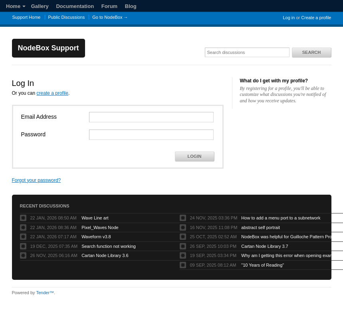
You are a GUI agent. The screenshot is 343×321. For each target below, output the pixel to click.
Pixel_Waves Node (100, 227)
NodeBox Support (48, 48)
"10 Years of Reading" (262, 265)
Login (195, 156)
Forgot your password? (36, 180)
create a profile (52, 93)
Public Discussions (66, 17)
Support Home (26, 17)
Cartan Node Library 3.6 (104, 255)
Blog (131, 6)
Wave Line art (94, 217)
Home (16, 6)
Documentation (75, 6)
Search (311, 52)
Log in (289, 17)
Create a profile (316, 17)
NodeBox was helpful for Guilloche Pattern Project (290, 236)
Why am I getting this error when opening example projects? (291, 255)
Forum (109, 6)
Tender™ (45, 292)
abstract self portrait (260, 227)
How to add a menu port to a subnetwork (280, 217)
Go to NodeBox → (110, 17)
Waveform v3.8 (96, 236)
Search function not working (108, 246)
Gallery (40, 6)
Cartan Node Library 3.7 (264, 246)
